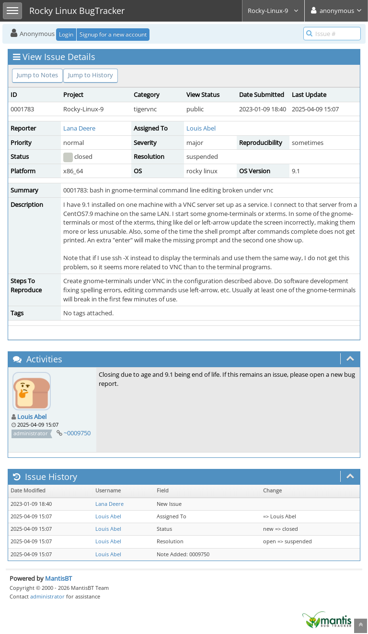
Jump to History (90, 75)
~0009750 (77, 433)
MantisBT (58, 578)
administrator (47, 596)
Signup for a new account (113, 34)
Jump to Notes (37, 75)
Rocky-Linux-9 (273, 10)
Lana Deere (79, 128)
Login (66, 34)
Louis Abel (201, 128)
